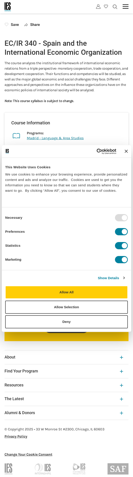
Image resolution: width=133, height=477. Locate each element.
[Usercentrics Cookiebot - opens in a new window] (96, 151)
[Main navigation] (125, 6)
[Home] (8, 6)
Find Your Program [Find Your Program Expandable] (64, 371)
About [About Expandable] (64, 357)
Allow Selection (66, 307)
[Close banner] (126, 151)
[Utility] (98, 6)
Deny (66, 322)
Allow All (67, 292)
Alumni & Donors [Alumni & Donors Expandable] (64, 412)
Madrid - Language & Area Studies (55, 138)
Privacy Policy (16, 436)
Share (32, 25)
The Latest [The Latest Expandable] (64, 398)
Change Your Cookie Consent (28, 454)
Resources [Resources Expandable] (64, 385)
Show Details (108, 278)
